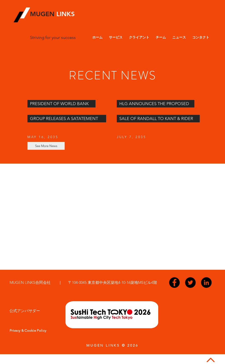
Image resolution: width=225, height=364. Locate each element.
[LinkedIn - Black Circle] (206, 282)
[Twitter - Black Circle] (190, 282)
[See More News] (46, 146)
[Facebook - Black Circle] (174, 282)
